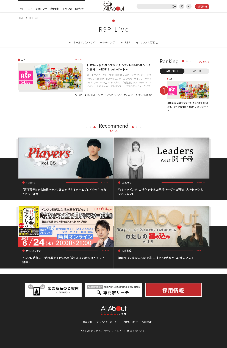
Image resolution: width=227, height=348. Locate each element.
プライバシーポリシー (107, 322)
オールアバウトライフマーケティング (93, 42)
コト (30, 9)
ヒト (22, 9)
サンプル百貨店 (148, 42)
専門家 (54, 9)
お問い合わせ (130, 322)
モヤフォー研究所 (73, 9)
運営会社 (87, 322)
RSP (127, 42)
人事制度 (127, 250)
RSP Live (91, 94)
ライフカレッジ (33, 250)
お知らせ (41, 9)
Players (30, 182)
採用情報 (147, 322)
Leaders (126, 182)
